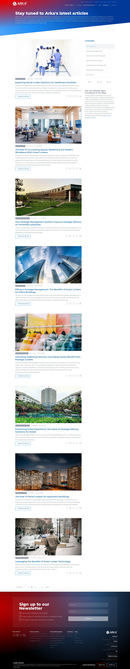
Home (81, 2)
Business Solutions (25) (94, 60)
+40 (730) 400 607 (112, 643)
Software (77, 633)
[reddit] (80, 96)
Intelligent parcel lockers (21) (96, 65)
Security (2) (90, 75)
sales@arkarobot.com (111, 644)
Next (48, 587)
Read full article (23, 96)
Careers (114, 2)
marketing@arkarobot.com (109, 659)
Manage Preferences (89, 664)
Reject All (102, 664)
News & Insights (89, 2)
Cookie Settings (79, 642)
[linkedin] (74, 96)
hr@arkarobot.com (111, 654)
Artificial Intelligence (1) (94, 51)
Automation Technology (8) (95, 56)
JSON (109, 82)
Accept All (112, 664)
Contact (76, 638)
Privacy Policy (16, 667)
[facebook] (67, 96)
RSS (90, 82)
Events (97, 2)
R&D (75, 635)
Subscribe (88, 618)
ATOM (99, 82)
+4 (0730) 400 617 (112, 648)
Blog (109, 2)
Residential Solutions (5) (94, 70)
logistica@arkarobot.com (110, 649)
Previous (18, 587)
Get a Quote (103, 2)
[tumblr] (77, 96)
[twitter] (70, 96)
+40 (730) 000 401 (112, 653)
